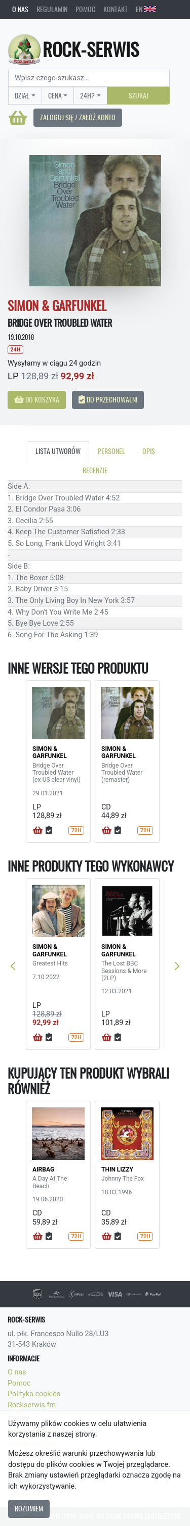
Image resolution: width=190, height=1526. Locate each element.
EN (146, 9)
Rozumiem (29, 1508)
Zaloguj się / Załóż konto (78, 117)
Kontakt (115, 9)
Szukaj (138, 95)
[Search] (89, 78)
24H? (87, 95)
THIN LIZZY (117, 1169)
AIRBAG (43, 1169)
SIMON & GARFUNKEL (49, 752)
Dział (22, 95)
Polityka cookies (34, 1394)
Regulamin (51, 9)
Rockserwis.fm (32, 1405)
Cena (55, 95)
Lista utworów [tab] (58, 451)
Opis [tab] (148, 451)
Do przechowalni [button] (108, 399)
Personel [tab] (111, 451)
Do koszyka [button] (36, 399)
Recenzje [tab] (95, 470)
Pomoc (85, 9)
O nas (20, 9)
